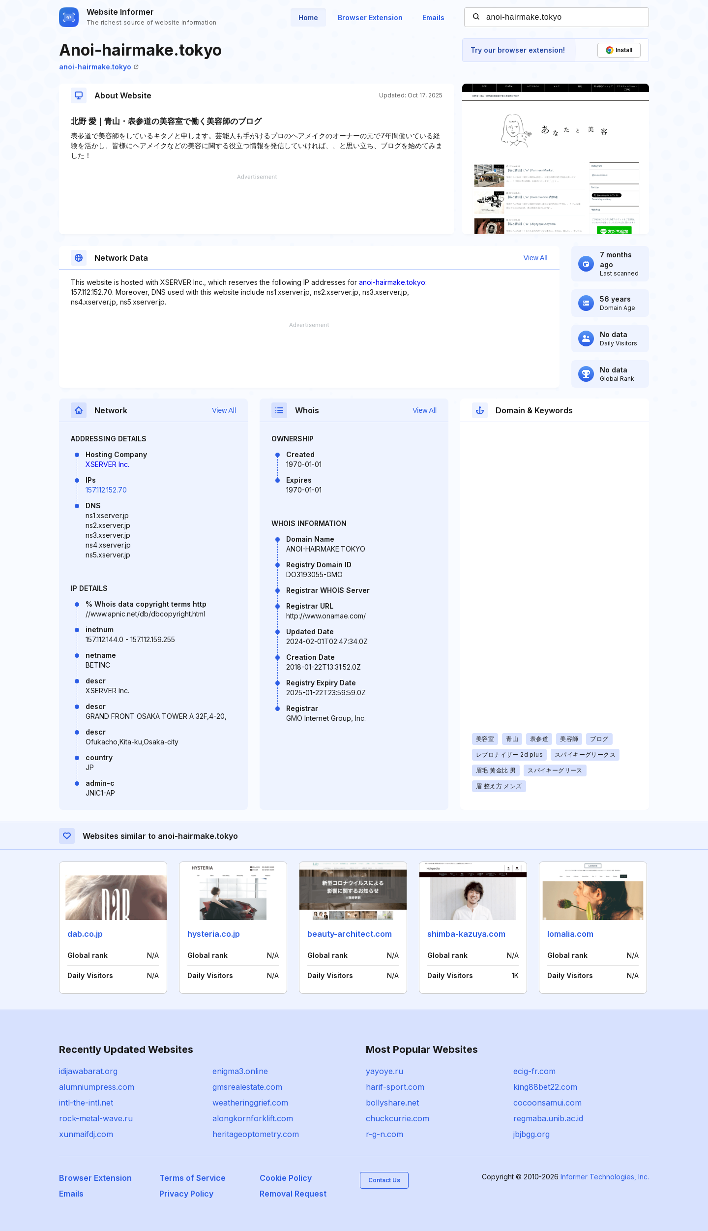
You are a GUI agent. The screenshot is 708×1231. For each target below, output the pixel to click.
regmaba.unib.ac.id (548, 1118)
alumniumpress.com (96, 1087)
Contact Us (384, 1180)
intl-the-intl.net (86, 1103)
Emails (433, 17)
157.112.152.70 (106, 490)
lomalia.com (570, 934)
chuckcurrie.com (397, 1118)
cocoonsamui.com (547, 1103)
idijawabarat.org (88, 1071)
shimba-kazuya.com (466, 934)
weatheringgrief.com (250, 1103)
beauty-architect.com (349, 934)
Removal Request (293, 1194)
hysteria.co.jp (213, 934)
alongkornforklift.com (252, 1118)
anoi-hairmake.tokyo (99, 66)
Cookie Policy (286, 1178)
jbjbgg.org (531, 1134)
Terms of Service (192, 1178)
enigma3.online (240, 1071)
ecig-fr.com (534, 1071)
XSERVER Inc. (107, 464)
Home (308, 17)
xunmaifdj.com (86, 1134)
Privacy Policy (186, 1194)
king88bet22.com (545, 1087)
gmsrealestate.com (247, 1087)
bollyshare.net (392, 1103)
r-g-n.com (384, 1134)
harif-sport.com (395, 1087)
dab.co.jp (85, 934)
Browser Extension (370, 17)
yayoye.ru (384, 1071)
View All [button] (536, 258)
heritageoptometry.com (255, 1134)
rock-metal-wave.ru (96, 1118)
